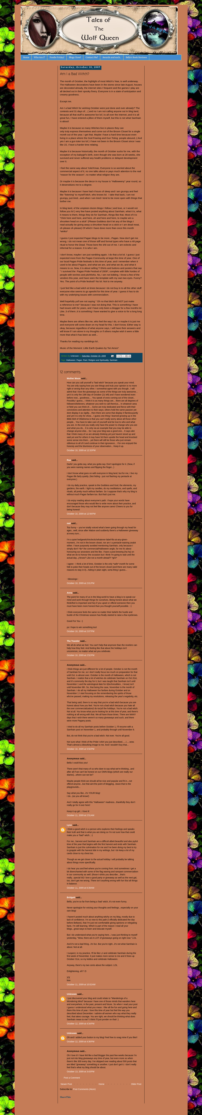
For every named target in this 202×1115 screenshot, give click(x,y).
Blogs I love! (75, 57)
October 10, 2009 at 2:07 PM (80, 631)
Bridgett (71, 897)
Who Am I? (39, 57)
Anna (69, 593)
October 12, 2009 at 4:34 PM (80, 1023)
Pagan (79, 360)
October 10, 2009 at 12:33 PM (81, 450)
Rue (69, 460)
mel (69, 523)
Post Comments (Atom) (84, 1089)
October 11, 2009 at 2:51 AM (80, 815)
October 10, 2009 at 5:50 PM (80, 749)
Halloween (70, 360)
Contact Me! (92, 57)
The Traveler (73, 641)
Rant (85, 360)
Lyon (69, 825)
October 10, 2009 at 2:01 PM (80, 583)
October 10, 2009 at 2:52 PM (80, 655)
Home (26, 57)
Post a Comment (72, 1077)
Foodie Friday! (57, 57)
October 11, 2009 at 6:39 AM (80, 888)
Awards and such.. (111, 57)
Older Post (136, 1084)
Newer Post (66, 1084)
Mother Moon (74, 378)
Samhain (113, 360)
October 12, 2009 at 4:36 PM (80, 1041)
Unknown (72, 994)
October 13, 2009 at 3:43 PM (80, 1071)
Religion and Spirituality (98, 360)
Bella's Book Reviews (136, 57)
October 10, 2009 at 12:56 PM (81, 513)
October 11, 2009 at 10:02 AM (81, 984)
